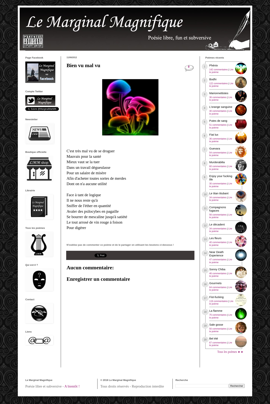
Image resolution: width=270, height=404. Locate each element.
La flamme (215, 310)
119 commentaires (218, 301)
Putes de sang (218, 120)
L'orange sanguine (220, 106)
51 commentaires (217, 125)
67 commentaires (217, 342)
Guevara (214, 148)
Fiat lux (213, 134)
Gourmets (215, 283)
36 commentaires (217, 97)
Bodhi (212, 79)
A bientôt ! (72, 386)
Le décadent (217, 224)
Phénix (213, 65)
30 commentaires (217, 111)
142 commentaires (218, 69)
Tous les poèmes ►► (230, 351)
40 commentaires (217, 242)
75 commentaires (217, 315)
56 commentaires (217, 214)
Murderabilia (217, 162)
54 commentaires (217, 152)
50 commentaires (217, 328)
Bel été (213, 338)
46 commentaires (217, 273)
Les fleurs (215, 238)
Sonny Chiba (217, 269)
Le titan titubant (219, 193)
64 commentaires (217, 287)
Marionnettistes (218, 93)
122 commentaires (218, 83)
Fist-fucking (216, 297)
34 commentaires (217, 197)
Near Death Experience (216, 253)
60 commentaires (217, 166)
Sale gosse (216, 324)
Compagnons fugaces (217, 209)
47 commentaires (217, 259)
